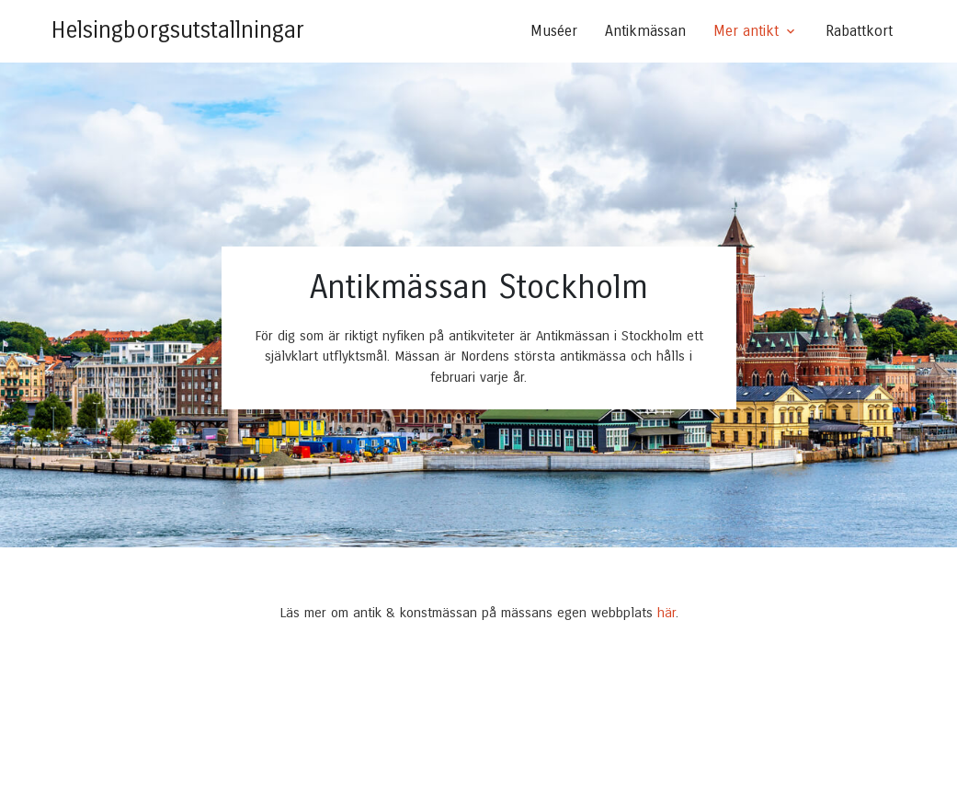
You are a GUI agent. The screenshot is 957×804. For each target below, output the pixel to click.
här (666, 612)
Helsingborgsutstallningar (177, 30)
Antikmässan (645, 31)
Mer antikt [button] (746, 31)
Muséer (553, 31)
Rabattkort (859, 31)
